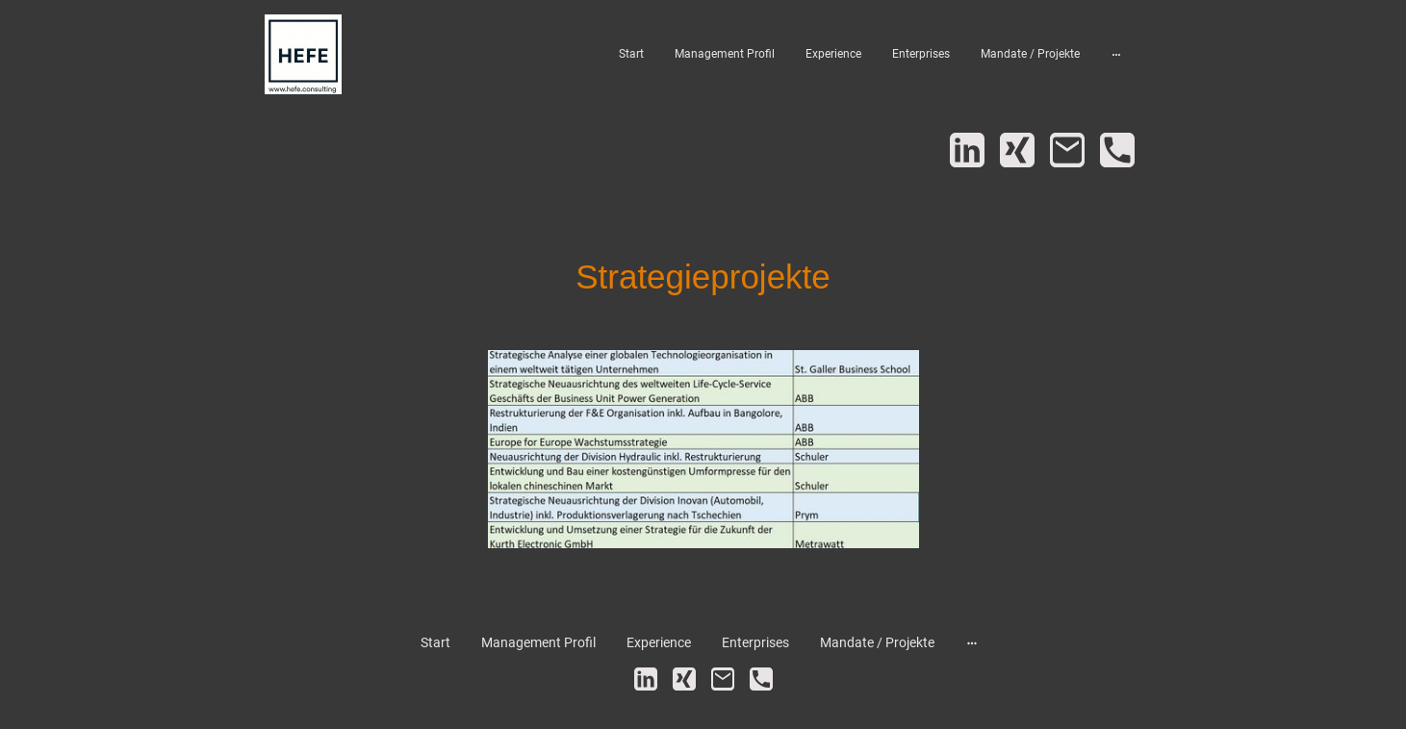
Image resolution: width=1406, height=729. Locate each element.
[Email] (1067, 150)
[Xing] (1017, 150)
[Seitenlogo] (303, 54)
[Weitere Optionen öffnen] (1116, 54)
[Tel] (1117, 150)
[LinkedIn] (967, 150)
